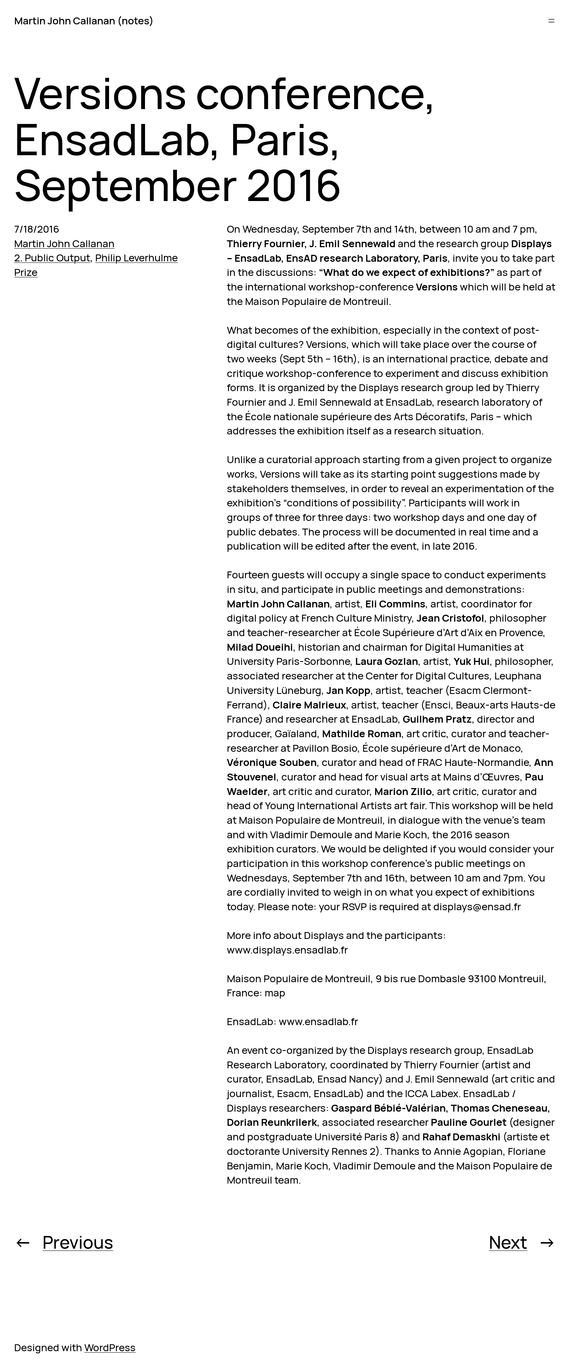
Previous (78, 1242)
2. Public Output (52, 257)
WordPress (110, 1347)
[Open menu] (551, 20)
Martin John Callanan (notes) (84, 20)
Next (508, 1242)
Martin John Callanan (64, 243)
